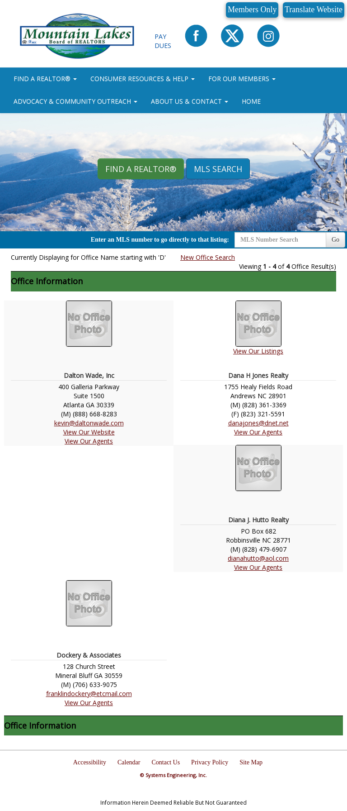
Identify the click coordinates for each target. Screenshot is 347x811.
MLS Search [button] (218, 168)
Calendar (129, 762)
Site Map (251, 762)
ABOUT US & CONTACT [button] (189, 101)
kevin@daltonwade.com (89, 423)
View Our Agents (89, 441)
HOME (251, 101)
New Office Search (207, 257)
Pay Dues (163, 41)
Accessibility (89, 762)
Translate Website (313, 9)
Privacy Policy (209, 762)
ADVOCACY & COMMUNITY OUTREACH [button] (75, 101)
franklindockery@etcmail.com (89, 693)
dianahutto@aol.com (258, 558)
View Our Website (89, 432)
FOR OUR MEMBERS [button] (242, 78)
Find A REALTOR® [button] (140, 168)
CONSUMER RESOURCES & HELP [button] (142, 78)
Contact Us (166, 762)
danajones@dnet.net (258, 423)
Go (335, 239)
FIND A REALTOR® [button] (45, 78)
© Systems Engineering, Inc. (173, 775)
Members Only (252, 9)
